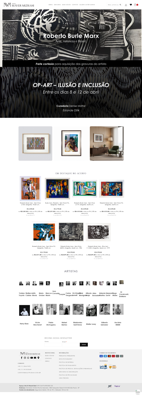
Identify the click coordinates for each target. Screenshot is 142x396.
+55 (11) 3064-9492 (24, 366)
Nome (46, 341)
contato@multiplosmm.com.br (29, 372)
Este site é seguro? (65, 359)
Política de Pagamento (67, 365)
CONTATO (75, 4)
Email (64, 342)
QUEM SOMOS (66, 4)
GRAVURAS (57, 4)
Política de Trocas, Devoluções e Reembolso (75, 368)
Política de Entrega (66, 362)
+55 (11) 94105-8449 (25, 369)
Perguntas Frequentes (67, 356)
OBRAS (50, 4)
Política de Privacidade (68, 375)
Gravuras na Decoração (68, 372)
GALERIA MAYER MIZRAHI (87, 4)
